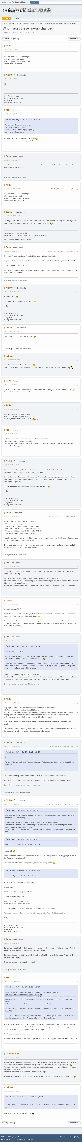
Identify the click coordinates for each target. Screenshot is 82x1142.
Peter (8, 156)
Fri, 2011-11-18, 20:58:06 (11, 1091)
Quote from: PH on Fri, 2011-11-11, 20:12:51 (22, 810)
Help (61, 1137)
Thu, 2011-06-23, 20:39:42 (12, 189)
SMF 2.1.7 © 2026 (6, 1137)
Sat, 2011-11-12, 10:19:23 (11, 702)
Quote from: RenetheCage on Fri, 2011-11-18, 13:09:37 (26, 1097)
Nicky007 (10, 75)
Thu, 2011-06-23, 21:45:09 (12, 216)
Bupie (8, 600)
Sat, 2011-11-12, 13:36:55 (11, 804)
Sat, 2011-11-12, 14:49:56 (11, 943)
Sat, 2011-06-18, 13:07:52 (11, 79)
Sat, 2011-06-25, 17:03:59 (11, 331)
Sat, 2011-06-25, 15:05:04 (11, 291)
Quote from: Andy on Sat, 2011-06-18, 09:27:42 (23, 120)
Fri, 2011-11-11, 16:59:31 (11, 516)
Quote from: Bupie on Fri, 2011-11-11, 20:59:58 (23, 646)
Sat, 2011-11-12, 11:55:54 (11, 746)
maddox (10, 327)
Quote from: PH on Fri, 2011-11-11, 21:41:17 (22, 839)
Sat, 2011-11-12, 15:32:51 (11, 981)
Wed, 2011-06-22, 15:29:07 (12, 160)
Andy (8, 46)
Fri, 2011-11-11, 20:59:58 (11, 604)
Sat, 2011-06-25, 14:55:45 (11, 251)
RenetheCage (12, 1054)
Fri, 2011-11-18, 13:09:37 (11, 1057)
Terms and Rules (69, 1137)
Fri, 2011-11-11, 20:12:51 (11, 566)
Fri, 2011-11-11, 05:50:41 (11, 409)
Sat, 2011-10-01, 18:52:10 (11, 384)
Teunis (9, 212)
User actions (74, 39)
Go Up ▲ (78, 1137)
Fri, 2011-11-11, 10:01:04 (11, 434)
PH (7, 110)
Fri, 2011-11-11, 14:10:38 (11, 465)
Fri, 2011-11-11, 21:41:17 (11, 640)
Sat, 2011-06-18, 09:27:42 (11, 49)
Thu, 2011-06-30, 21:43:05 (12, 360)
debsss (9, 356)
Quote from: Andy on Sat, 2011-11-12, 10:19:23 (23, 752)
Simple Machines (18, 1137)
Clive (8, 381)
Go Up (4, 1123)
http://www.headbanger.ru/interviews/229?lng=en (22, 710)
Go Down (5, 39)
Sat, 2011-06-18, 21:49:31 (11, 114)
